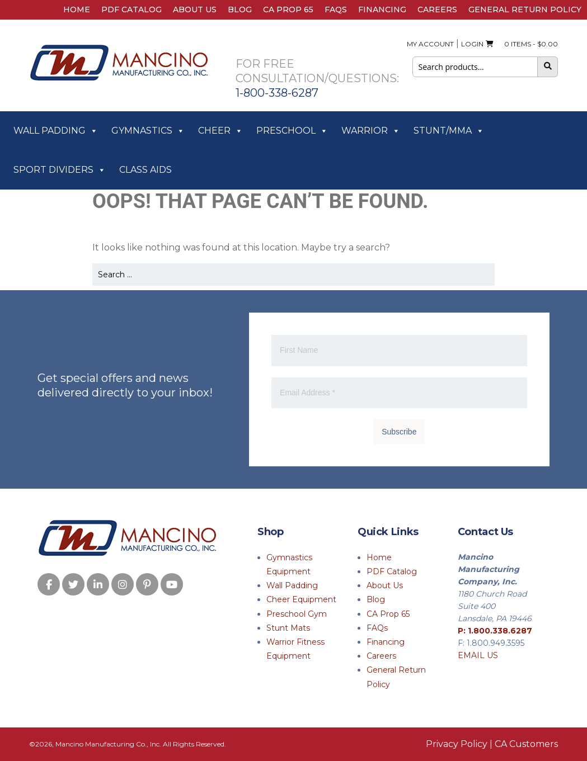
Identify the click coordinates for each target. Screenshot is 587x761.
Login (472, 44)
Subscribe (399, 431)
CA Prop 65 (288, 9)
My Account (430, 44)
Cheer (220, 130)
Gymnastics (148, 130)
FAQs (336, 9)
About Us (195, 9)
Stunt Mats (288, 628)
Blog (240, 9)
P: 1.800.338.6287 (495, 631)
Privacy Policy (456, 744)
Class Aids (145, 169)
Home (76, 9)
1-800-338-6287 (277, 93)
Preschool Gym (296, 614)
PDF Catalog (131, 9)
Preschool (292, 130)
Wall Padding (55, 130)
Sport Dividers (59, 170)
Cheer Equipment (301, 599)
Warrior (370, 130)
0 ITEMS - (522, 44)
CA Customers (526, 744)
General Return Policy (524, 9)
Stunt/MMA (449, 130)
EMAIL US (478, 655)
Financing (382, 9)
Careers (437, 9)
